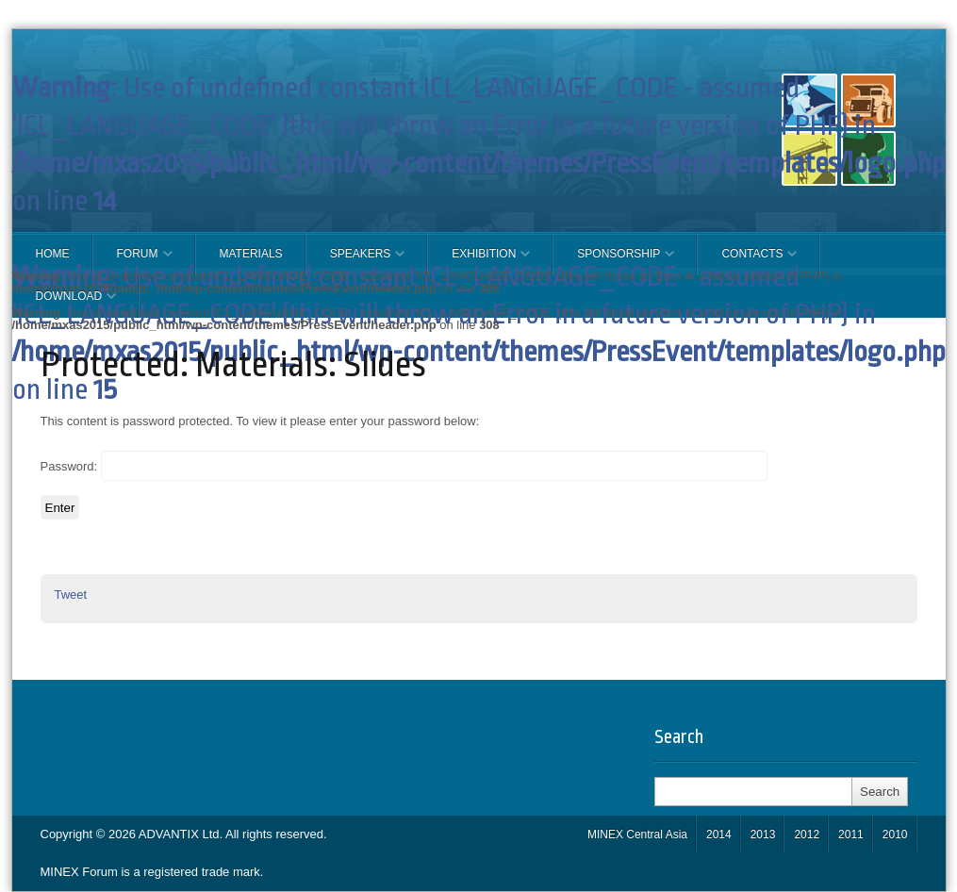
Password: (404, 466)
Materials (251, 253)
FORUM (133, 261)
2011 (851, 834)
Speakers (355, 261)
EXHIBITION (479, 261)
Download (64, 303)
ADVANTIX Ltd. (182, 834)
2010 (895, 834)
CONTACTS (747, 261)
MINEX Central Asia (637, 834)
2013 (763, 834)
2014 (719, 834)
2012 (806, 834)
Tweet (71, 594)
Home (53, 253)
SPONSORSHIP (613, 261)
